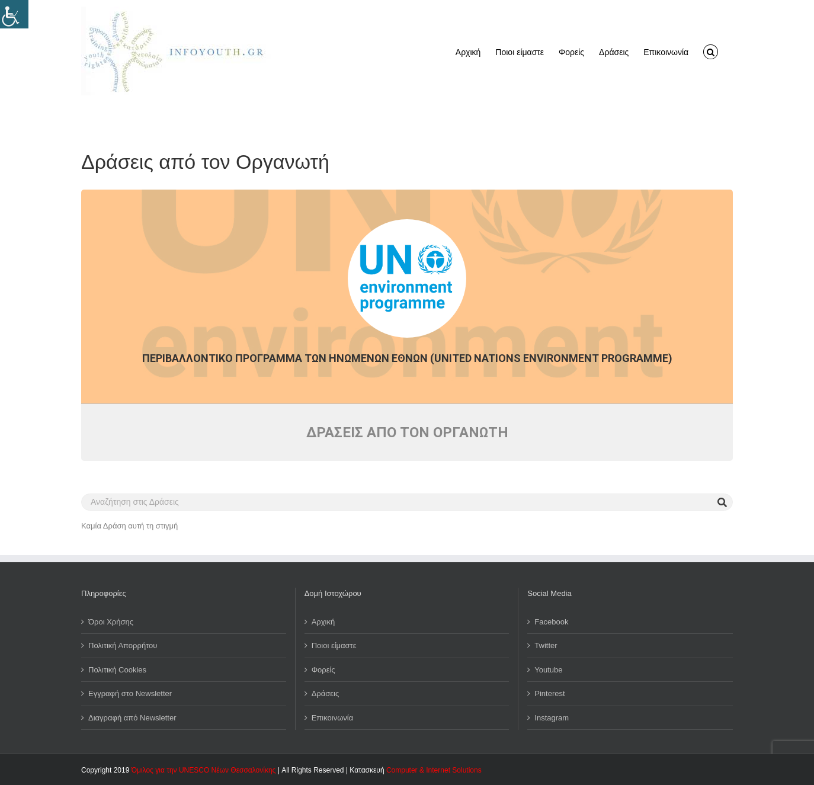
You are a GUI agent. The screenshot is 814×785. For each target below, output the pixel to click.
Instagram (551, 717)
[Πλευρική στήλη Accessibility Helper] (14, 14)
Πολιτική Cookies (117, 669)
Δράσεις (325, 693)
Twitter (545, 645)
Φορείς (323, 669)
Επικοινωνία (333, 717)
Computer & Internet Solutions (434, 770)
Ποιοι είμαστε (334, 645)
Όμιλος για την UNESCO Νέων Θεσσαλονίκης (204, 770)
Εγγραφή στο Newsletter (130, 693)
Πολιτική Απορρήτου (122, 645)
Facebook (551, 621)
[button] (710, 51)
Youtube (548, 669)
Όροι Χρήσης (110, 621)
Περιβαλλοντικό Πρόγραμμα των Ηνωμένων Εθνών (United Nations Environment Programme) (407, 358)
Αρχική (323, 621)
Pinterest (549, 693)
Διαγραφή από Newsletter (132, 717)
